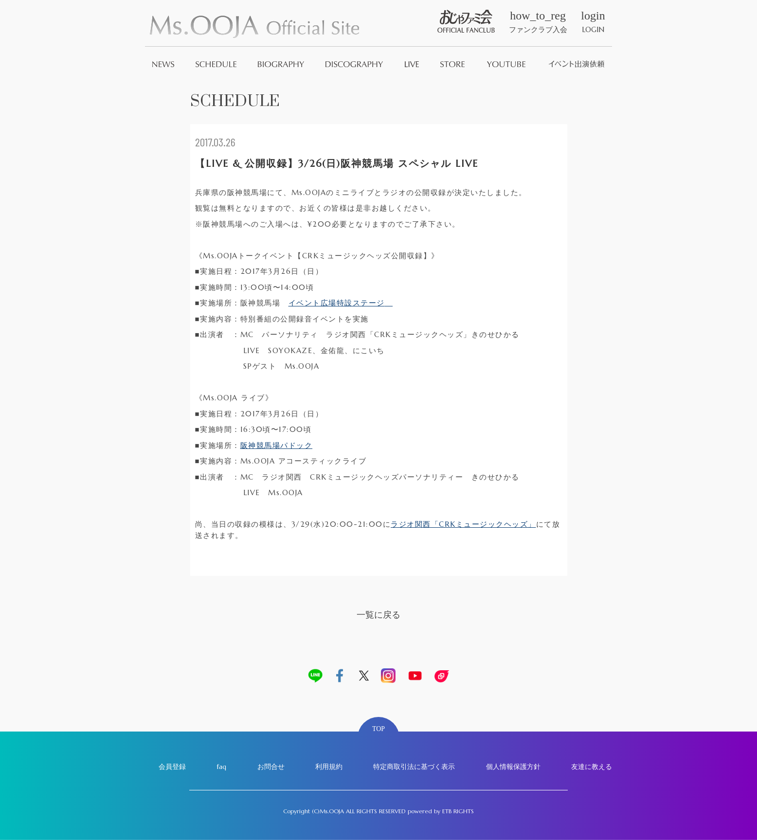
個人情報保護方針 (513, 766)
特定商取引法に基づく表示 (414, 766)
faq (221, 766)
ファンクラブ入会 (538, 22)
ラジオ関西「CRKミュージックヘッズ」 (463, 524)
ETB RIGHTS (458, 811)
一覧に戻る (378, 614)
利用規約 (328, 766)
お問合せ (271, 766)
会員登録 (172, 766)
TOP (378, 729)
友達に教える (591, 766)
